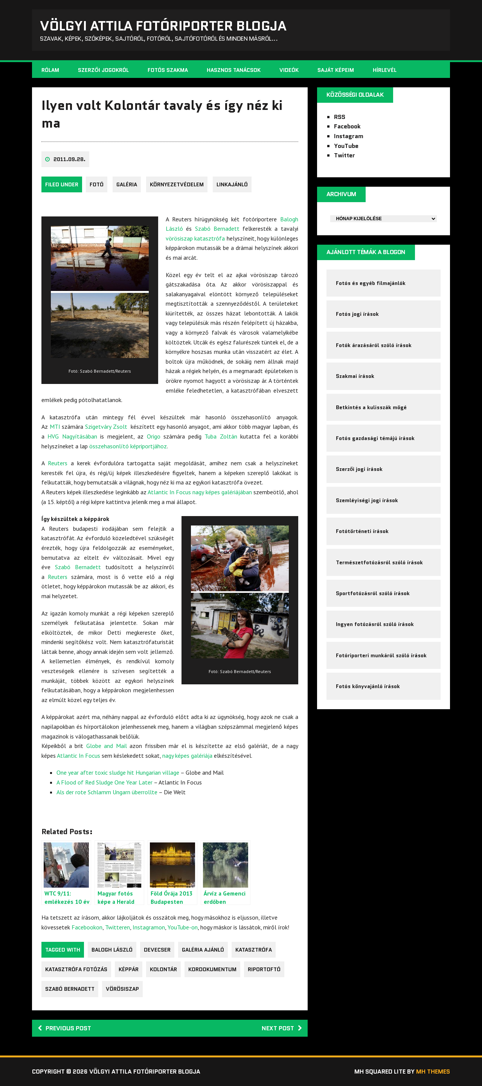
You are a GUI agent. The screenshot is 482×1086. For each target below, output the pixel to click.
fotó (97, 184)
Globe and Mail (106, 745)
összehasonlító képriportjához (128, 446)
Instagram (348, 136)
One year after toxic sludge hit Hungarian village (117, 772)
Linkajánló (232, 184)
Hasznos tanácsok (234, 70)
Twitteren (117, 927)
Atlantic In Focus (78, 755)
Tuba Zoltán (220, 436)
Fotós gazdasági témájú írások (375, 438)
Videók (289, 70)
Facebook (347, 126)
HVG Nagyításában (72, 436)
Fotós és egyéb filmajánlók (371, 283)
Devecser (157, 949)
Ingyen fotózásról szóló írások (375, 624)
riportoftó (264, 969)
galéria (126, 184)
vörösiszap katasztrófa (195, 238)
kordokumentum (212, 969)
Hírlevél (385, 70)
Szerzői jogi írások (359, 469)
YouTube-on (183, 927)
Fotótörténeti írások (362, 531)
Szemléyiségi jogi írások (367, 500)
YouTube (346, 146)
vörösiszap (122, 989)
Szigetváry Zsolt (106, 426)
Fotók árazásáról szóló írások (374, 345)
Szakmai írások (355, 376)
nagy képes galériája (187, 755)
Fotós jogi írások (357, 314)
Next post (282, 1028)
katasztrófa (253, 949)
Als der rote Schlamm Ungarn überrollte (106, 792)
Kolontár (163, 969)
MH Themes (433, 1071)
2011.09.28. (69, 159)
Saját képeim (335, 70)
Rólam (50, 70)
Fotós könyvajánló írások (368, 686)
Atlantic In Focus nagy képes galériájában (200, 492)
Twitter (344, 155)
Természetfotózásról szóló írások (379, 562)
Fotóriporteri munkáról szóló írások (381, 655)
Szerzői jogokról (103, 70)
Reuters (57, 463)
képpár (129, 969)
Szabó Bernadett (217, 228)
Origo (153, 436)
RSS (339, 117)
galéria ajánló (203, 949)
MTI (55, 426)
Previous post (64, 1028)
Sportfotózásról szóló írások (373, 593)
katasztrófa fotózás (76, 969)
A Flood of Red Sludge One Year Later (104, 782)
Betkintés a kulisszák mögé (371, 407)
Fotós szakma (168, 70)
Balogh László (112, 949)
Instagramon (149, 927)
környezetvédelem (177, 184)
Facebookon (87, 927)
